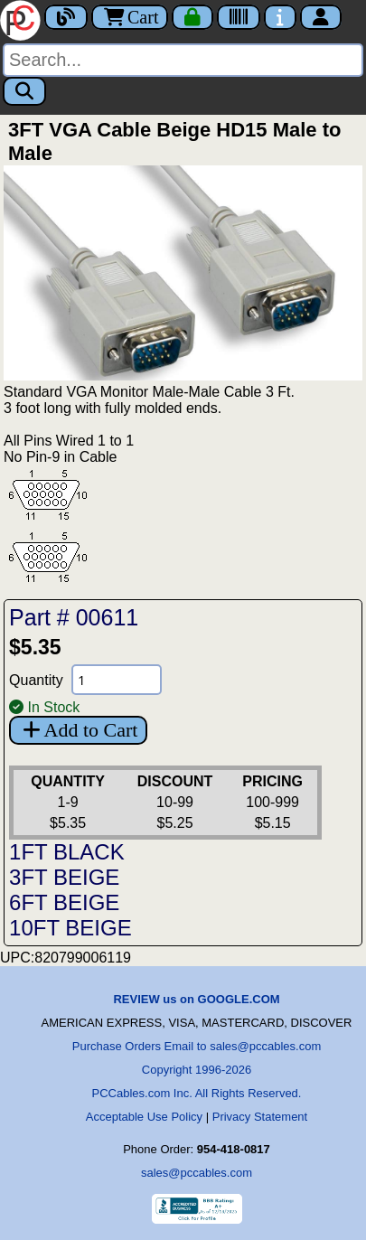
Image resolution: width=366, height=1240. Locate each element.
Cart (129, 17)
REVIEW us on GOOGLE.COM (196, 999)
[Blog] (66, 17)
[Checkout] (192, 17)
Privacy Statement (260, 1116)
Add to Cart (78, 730)
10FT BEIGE (70, 928)
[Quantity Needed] (116, 679)
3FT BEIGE (64, 877)
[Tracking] (238, 17)
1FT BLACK (67, 852)
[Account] (321, 17)
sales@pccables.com (196, 1172)
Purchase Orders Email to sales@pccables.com (196, 1046)
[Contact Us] (280, 17)
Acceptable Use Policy (144, 1116)
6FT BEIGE (64, 902)
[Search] (183, 60)
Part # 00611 (73, 617)
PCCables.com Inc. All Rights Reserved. (197, 1093)
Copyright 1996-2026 (196, 1069)
